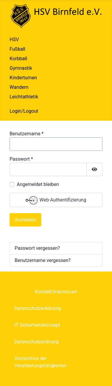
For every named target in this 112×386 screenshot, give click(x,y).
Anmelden (25, 220)
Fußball (17, 49)
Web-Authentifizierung (56, 200)
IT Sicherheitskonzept (37, 325)
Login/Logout (24, 111)
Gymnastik (21, 68)
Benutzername (27, 134)
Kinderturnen (23, 77)
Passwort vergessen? (37, 248)
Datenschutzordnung (36, 342)
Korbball (18, 58)
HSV (14, 39)
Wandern (19, 87)
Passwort (21, 159)
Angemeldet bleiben (38, 184)
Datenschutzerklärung (37, 308)
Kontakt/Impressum (56, 291)
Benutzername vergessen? (42, 260)
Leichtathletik (24, 97)
